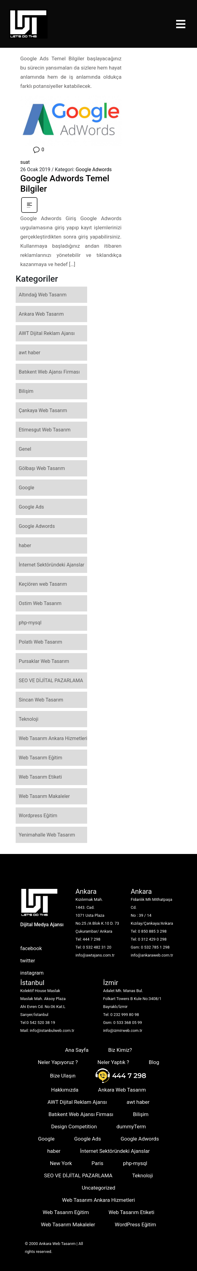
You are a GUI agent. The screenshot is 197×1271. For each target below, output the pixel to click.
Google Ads (31, 507)
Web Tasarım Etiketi (40, 777)
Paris (97, 1163)
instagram (32, 973)
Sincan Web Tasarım (41, 700)
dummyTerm (131, 1126)
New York (61, 1163)
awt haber (29, 352)
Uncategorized (98, 1188)
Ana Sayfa (76, 1050)
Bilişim (26, 391)
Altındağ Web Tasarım (43, 295)
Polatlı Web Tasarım (40, 642)
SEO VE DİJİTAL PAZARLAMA (51, 680)
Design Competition (74, 1126)
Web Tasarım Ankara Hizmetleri (53, 738)
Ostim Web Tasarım (40, 603)
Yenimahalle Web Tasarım (47, 835)
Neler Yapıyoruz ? (58, 1062)
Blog (154, 1062)
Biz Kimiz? (120, 1050)
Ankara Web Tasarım (41, 314)
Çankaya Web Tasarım (43, 410)
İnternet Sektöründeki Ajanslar (51, 565)
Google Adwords (93, 169)
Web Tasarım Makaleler (44, 796)
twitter (27, 960)
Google (26, 488)
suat (25, 162)
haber (25, 545)
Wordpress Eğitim (38, 815)
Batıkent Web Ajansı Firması (49, 372)
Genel (25, 449)
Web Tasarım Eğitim (40, 758)
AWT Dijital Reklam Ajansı (47, 333)
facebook (31, 948)
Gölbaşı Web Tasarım (42, 468)
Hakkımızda (65, 1090)
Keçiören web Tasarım (43, 584)
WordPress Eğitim (135, 1224)
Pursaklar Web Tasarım (44, 661)
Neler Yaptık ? (113, 1062)
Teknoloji (28, 719)
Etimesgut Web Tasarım (45, 430)
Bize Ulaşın (62, 1076)
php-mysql (30, 623)
